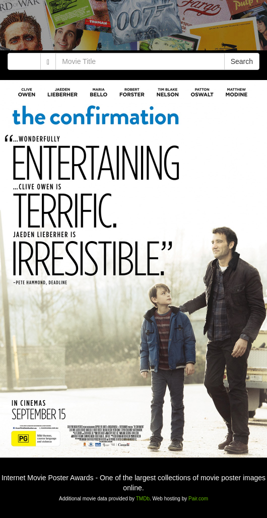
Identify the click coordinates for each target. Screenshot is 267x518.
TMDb (143, 498)
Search (242, 61)
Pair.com (198, 498)
